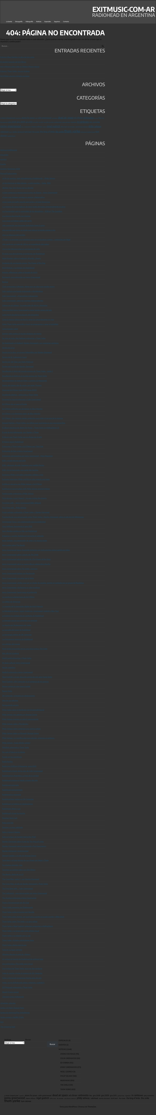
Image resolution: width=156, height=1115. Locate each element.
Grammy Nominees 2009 (10, 169)
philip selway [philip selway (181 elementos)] (94, 126)
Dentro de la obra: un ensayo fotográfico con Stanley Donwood (27, 352)
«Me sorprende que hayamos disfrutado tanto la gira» (23, 225)
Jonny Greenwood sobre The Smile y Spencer (19, 569)
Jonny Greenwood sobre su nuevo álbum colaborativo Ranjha (26, 564)
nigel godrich (66, 1072)
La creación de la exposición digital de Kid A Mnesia (22, 606)
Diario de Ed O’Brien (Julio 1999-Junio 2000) (19, 390)
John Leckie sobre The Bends (13, 545)
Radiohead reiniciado (10, 785)
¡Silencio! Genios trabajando (13, 996)
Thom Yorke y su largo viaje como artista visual (20, 931)
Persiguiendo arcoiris (10, 705)
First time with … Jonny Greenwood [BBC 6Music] (21, 503)
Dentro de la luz (8, 347)
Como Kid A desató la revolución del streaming (20, 315)
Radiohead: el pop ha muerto (13, 813)
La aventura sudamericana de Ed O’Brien (18, 597)
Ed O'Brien (64, 1063)
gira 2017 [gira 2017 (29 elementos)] (40, 122)
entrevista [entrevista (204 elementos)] (88, 117)
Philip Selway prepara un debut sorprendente (20, 719)
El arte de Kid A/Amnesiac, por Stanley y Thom (20, 432)
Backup (5, 282)
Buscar (28, 1039)
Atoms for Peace (67, 1054)
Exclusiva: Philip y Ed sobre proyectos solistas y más (22, 474)
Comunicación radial (10, 329)
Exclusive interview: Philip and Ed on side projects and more (26, 479)
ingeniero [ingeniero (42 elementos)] (74, 122)
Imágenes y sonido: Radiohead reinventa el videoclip (23, 536)
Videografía (29, 21)
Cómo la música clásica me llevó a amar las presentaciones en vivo (28, 319)
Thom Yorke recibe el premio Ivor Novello (18, 912)
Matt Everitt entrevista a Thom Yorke (16, 658)
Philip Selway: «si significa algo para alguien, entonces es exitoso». (28, 738)
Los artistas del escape (11, 644)
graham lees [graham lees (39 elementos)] (58, 122)
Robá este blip (7, 823)
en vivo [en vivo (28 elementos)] (96, 118)
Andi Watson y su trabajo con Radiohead (18, 268)
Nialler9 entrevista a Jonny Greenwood (17, 672)
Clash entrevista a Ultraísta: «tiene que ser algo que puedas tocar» (28, 286)
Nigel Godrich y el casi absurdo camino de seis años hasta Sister (27, 677)
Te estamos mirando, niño (12, 865)
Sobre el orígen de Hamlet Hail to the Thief (19, 837)
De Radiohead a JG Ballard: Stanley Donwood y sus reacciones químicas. (30, 343)
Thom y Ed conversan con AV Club (15, 902)
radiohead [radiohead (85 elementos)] (4, 131)
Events (3, 164)
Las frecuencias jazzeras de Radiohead (17, 639)
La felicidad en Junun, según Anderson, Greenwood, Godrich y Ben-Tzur (30, 611)
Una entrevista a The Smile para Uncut (17, 964)
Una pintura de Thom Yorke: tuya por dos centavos (22, 968)
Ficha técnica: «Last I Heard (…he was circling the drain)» (24, 498)
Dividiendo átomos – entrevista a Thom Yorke (20, 394)
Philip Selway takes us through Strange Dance (20, 733)
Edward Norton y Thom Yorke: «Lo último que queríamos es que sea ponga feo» (33, 423)
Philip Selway (66, 1076)
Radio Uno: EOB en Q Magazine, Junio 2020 (19, 766)
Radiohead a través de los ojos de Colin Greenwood (22, 771)
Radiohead (65, 1080)
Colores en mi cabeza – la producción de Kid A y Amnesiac (24, 305)
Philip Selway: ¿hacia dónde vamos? (16, 743)
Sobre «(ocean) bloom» (11, 832)
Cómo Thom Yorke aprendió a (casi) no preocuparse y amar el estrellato (30, 324)
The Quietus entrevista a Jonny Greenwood (19, 898)
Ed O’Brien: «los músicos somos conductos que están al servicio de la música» (32, 418)
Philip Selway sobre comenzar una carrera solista (21, 728)
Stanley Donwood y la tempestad (15, 851)
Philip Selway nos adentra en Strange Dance (19, 714)
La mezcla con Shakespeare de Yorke (16, 625)
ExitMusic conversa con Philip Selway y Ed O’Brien (22, 484)
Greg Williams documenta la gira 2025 (17, 526)
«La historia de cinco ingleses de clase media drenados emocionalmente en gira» (34, 206)
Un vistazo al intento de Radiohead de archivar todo (22, 959)
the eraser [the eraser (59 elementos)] (36, 132)
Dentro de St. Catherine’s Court (14, 357)
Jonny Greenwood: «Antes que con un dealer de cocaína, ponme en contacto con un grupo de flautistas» (43, 583)
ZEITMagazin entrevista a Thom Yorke (17, 987)
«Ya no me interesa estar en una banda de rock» (21, 249)
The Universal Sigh (7, 1026)
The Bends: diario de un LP (12, 874)
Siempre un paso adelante (12, 827)
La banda (9, 21)
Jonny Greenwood (68, 1067)
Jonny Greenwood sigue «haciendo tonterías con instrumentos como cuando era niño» (36, 550)
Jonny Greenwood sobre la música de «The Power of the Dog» (26, 559)
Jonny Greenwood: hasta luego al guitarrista (19, 592)
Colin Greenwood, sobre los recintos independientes (22, 300)
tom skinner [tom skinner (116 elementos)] (26, 1101)
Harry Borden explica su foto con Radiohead (19, 531)
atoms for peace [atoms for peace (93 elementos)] (28, 118)
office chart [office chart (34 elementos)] (64, 126)
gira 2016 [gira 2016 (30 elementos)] (35, 122)
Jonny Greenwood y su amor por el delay (18, 578)
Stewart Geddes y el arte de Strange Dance (19, 855)
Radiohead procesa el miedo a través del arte (20, 780)
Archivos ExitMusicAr (8, 150)
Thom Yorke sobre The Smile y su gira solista (19, 921)
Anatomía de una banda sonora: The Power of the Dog (23, 263)
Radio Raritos (7, 761)
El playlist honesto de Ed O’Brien (13, 62)
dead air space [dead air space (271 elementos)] (66, 117)
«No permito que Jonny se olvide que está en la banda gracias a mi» (28, 230)
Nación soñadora (8, 667)
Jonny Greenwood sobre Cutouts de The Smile (20, 554)
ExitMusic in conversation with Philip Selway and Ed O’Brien (26, 489)
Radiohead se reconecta (11, 794)
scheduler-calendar (8, 1003)
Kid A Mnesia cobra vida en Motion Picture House (19, 66)
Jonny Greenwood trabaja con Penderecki (18, 573)
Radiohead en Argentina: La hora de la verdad (20, 775)
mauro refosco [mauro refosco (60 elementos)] (36, 126)
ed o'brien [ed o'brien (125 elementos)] (78, 117)
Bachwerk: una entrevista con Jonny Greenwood (21, 277)
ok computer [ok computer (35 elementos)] (71, 126)
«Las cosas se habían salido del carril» (17, 221)
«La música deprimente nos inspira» (16, 216)
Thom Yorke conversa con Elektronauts (17, 907)
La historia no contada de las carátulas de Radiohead (23, 616)
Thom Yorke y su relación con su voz (16, 935)
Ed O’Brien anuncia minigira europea (14, 76)
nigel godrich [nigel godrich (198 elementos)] (53, 126)
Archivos (7, 1039)
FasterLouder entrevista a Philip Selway (18, 493)
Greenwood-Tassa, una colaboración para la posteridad (24, 522)
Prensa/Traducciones (8, 173)
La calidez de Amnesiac (11, 601)
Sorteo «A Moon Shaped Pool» (12, 1008)
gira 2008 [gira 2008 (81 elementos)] (12, 122)
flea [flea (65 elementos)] (99, 118)
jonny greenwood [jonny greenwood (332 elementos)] (10, 126)
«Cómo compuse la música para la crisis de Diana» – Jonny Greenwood (29, 192)
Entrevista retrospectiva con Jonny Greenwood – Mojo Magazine (27, 456)
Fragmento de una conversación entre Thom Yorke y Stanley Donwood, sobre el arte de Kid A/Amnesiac (43, 517)
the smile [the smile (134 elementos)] (59, 131)
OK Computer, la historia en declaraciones (18, 695)
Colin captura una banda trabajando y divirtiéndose (22, 291)
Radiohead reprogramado (12, 790)
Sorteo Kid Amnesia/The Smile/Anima (15, 1012)
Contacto (66, 21)
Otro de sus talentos (10, 700)
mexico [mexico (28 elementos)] (44, 126)
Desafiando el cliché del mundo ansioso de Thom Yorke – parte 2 (27, 371)
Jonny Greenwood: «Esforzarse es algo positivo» (21, 587)
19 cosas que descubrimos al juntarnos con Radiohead (23, 253)
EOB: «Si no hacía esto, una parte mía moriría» (20, 470)
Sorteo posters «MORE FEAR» (12, 1017)
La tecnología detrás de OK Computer (17, 634)
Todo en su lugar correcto (12, 949)
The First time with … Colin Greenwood (17, 888)
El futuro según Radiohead (12, 442)
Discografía (18, 21)
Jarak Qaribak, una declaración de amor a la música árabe (24, 540)
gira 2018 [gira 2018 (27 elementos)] (46, 122)
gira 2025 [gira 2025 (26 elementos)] (51, 122)
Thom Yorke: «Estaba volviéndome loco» (18, 940)
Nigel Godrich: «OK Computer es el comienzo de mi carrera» (25, 681)
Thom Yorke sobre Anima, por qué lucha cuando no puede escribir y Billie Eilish (33, 917)
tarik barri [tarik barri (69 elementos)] (28, 132)
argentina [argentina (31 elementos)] (18, 118)
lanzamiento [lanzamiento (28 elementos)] (27, 126)
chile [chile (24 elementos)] (36, 118)
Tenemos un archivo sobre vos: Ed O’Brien (18, 870)
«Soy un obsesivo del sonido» (13, 235)
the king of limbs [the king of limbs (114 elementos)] (47, 131)
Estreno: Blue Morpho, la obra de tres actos (17, 57)
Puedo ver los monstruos (12, 757)
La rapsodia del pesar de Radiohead (16, 630)
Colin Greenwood (68, 1058)
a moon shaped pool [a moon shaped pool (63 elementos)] (7, 118)
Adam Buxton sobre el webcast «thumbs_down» (21, 258)
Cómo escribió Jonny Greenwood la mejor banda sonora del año (27, 310)
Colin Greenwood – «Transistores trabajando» (20, 296)
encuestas (4, 154)
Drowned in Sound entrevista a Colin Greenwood (21, 399)
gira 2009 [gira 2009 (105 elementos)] (21, 122)
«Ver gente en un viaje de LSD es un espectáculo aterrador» (25, 244)
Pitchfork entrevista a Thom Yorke (15, 747)
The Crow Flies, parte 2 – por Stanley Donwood (20, 879)
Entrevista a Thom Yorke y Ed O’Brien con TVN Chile (22, 446)
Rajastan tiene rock (9, 818)
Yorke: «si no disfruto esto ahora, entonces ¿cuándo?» (23, 982)
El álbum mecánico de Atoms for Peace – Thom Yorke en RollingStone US (30, 427)
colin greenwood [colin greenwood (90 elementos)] (44, 118)
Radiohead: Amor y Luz (11, 808)
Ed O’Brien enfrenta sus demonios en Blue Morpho (22, 409)
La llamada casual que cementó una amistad (19, 620)
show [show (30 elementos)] (10, 132)
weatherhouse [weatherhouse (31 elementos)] (11, 136)
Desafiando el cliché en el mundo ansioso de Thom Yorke (24, 376)
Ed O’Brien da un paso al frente (14, 404)
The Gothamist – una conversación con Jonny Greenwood (24, 893)
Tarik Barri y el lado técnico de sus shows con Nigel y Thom (25, 860)
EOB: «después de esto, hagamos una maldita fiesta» (23, 465)
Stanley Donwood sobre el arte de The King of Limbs (23, 841)
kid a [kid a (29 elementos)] (22, 126)
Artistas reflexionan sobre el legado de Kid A (19, 272)
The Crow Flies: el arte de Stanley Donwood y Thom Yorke (25, 884)
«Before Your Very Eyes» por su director (18, 188)
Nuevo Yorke (7, 691)
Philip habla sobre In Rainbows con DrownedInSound (23, 710)
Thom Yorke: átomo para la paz (14, 945)
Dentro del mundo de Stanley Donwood (18, 366)
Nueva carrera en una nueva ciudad (16, 686)
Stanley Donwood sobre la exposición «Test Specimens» (24, 846)
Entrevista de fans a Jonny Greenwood (17, 451)
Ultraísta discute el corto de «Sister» (16, 954)
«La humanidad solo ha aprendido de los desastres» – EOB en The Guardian (32, 211)
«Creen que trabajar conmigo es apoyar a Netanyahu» (23, 197)
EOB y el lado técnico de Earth (14, 460)
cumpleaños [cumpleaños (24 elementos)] (54, 118)
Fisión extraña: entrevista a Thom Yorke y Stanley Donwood (25, 512)
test (1, 1022)
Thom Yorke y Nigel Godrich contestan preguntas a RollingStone (27, 926)
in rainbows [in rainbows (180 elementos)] (83, 121)
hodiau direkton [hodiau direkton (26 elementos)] (66, 122)
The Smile (64, 1085)
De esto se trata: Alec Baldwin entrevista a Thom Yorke (23, 338)
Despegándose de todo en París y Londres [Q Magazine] (24, 380)
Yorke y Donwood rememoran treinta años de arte (22, 978)
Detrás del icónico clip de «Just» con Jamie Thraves (22, 385)
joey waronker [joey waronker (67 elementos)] (94, 122)
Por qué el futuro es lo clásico (13, 752)
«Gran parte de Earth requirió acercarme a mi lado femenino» (26, 202)
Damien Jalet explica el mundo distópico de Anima (21, 333)
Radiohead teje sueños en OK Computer (18, 799)
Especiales (47, 21)
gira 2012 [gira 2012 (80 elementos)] (29, 122)
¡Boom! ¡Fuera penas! (10, 992)
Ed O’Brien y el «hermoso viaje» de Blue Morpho (21, 413)
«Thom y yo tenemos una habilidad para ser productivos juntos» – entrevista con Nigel (36, 239)
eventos (3, 159)
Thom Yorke (65, 1089)
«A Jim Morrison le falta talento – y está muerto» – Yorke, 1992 (26, 183)
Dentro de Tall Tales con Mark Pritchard (17, 362)
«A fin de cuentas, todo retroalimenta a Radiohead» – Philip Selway (28, 178)
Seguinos (57, 21)
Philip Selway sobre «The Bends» (15, 724)
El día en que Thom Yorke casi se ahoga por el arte (22, 437)
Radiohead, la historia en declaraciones (17, 804)
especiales (63, 1040)
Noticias (38, 21)
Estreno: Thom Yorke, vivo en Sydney (15, 71)
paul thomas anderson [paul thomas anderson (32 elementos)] (81, 126)
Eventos (62, 1045)
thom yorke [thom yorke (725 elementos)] (72, 131)
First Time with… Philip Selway (14, 507)
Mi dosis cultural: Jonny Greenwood (16, 663)
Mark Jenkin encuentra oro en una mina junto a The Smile (24, 648)
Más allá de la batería (10, 653)
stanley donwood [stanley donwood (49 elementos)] (18, 132)
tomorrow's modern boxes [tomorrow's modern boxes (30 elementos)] (87, 132)
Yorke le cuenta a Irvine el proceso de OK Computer (22, 973)
